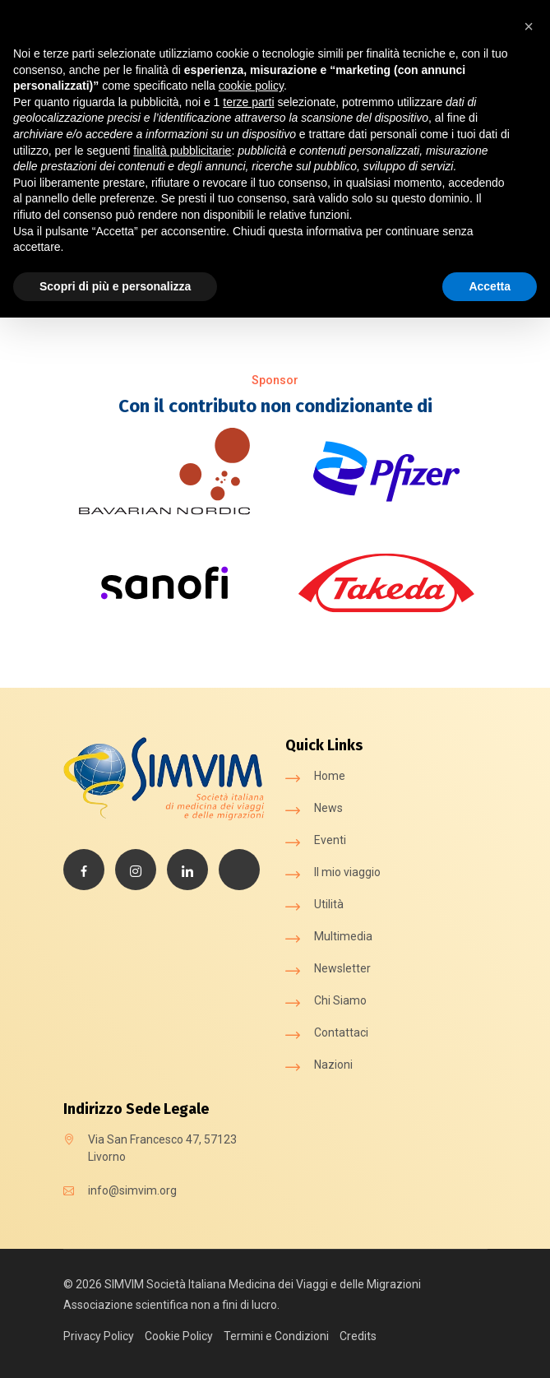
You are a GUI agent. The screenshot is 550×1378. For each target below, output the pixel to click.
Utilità (329, 904)
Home (329, 775)
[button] (528, 26)
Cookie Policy (179, 1336)
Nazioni (333, 1064)
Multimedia (343, 936)
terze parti (248, 102)
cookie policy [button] (251, 85)
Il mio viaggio (347, 872)
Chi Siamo (340, 1000)
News (328, 807)
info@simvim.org (132, 1190)
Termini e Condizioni (276, 1336)
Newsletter (342, 968)
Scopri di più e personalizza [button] (115, 286)
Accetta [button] (490, 286)
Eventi (330, 840)
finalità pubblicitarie (182, 150)
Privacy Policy (98, 1336)
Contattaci (341, 1032)
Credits (358, 1336)
